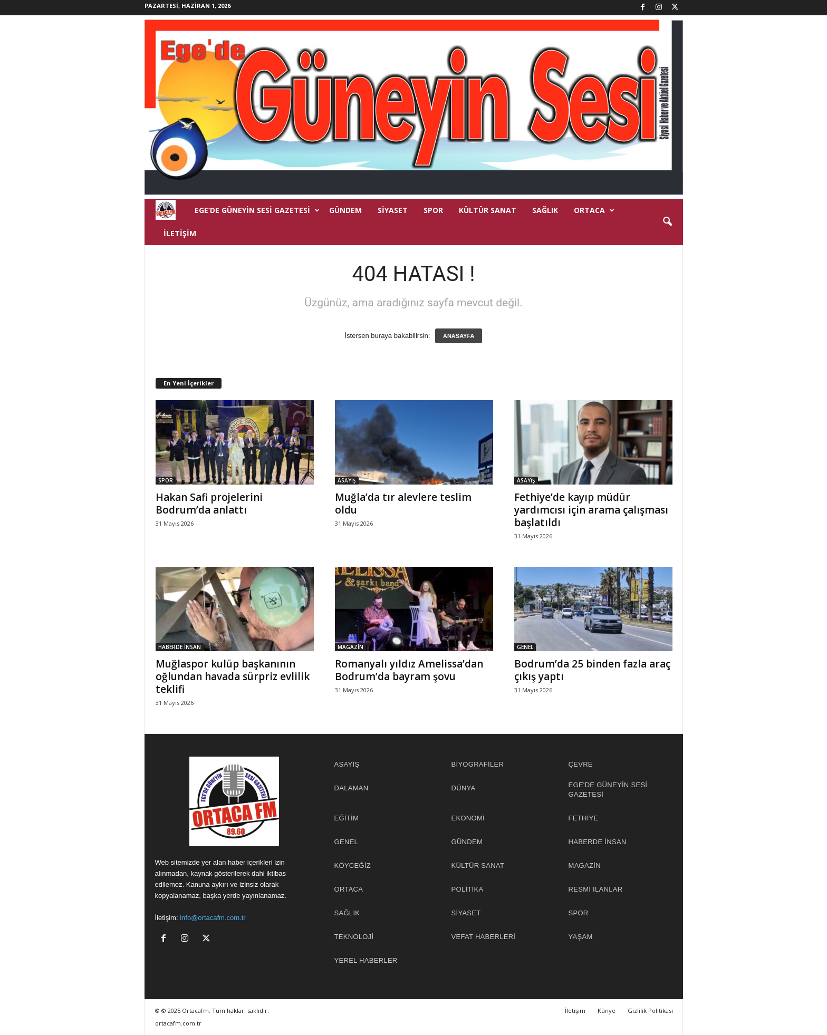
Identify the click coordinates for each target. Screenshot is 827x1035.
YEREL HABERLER (366, 960)
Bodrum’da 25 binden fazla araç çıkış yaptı (592, 670)
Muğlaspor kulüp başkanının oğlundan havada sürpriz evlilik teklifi (233, 676)
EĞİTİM (346, 818)
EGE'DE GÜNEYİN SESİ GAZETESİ (608, 789)
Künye (607, 1010)
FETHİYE (584, 818)
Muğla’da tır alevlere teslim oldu (403, 503)
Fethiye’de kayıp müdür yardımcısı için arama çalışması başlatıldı (591, 509)
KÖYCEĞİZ (352, 865)
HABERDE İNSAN (179, 647)
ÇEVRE (581, 764)
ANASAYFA (459, 336)
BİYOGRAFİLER (477, 764)
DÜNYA (463, 788)
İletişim (180, 233)
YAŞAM (581, 937)
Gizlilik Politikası (650, 1010)
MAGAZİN (350, 647)
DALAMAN (351, 788)
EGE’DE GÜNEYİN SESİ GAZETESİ (257, 210)
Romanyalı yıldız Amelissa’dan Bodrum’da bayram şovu (409, 670)
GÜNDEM (345, 210)
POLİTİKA (467, 889)
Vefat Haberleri (483, 937)
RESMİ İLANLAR (596, 889)
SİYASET (393, 210)
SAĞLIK (545, 210)
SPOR (433, 210)
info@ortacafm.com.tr (212, 918)
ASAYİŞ (347, 480)
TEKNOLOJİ (354, 937)
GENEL (525, 647)
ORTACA (594, 210)
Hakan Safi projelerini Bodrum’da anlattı (209, 503)
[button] (667, 222)
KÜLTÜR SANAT (487, 210)
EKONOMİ (468, 818)
